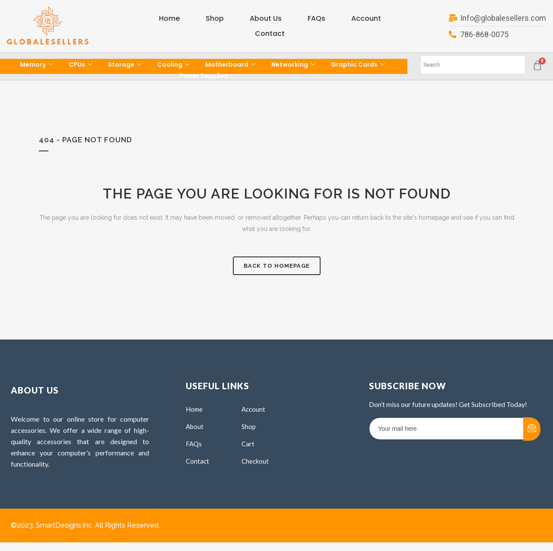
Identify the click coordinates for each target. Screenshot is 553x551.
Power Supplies (203, 75)
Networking (293, 64)
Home (169, 18)
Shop (215, 18)
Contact (270, 33)
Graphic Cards (358, 64)
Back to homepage (277, 266)
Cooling (173, 64)
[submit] (531, 429)
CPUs (80, 64)
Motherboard (230, 64)
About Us (266, 18)
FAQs (316, 18)
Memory (36, 64)
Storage (125, 64)
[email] (446, 428)
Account (366, 18)
